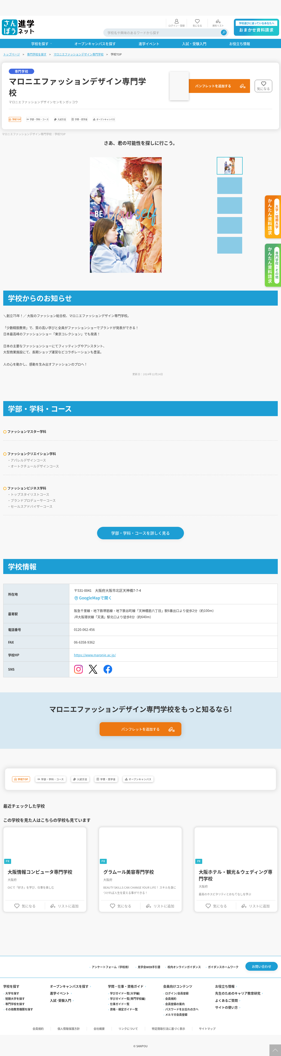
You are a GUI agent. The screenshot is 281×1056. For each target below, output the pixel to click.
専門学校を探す (37, 38)
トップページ (12, 38)
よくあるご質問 (226, 998)
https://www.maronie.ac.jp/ (98, 648)
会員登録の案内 (174, 1002)
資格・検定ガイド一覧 (124, 1007)
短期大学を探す (15, 996)
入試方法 (105, 105)
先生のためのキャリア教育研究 (237, 991)
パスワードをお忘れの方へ (181, 1007)
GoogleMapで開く (95, 586)
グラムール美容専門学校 (128, 866)
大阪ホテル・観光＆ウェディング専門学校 (235, 869)
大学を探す (13, 991)
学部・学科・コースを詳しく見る (140, 522)
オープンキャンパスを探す (69, 984)
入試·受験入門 (60, 998)
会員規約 (170, 996)
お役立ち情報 (224, 984)
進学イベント (60, 991)
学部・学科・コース (65, 105)
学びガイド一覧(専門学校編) (128, 996)
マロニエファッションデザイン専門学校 (79, 38)
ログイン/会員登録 (176, 991)
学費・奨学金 (141, 105)
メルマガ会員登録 (176, 1012)
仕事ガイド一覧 (120, 1002)
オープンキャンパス (185, 105)
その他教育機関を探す (20, 1007)
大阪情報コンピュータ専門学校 (40, 866)
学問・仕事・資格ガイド (126, 984)
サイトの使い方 (226, 1005)
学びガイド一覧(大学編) (125, 991)
